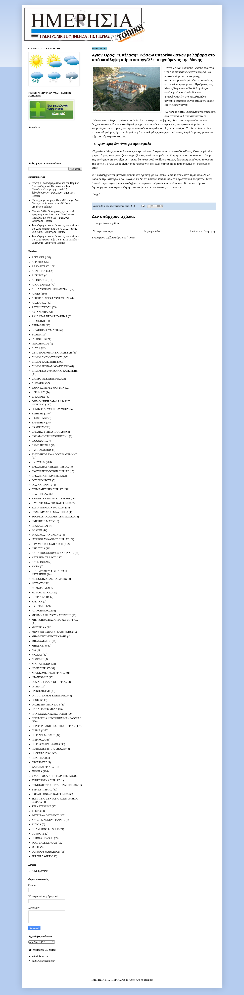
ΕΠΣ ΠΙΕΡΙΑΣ (40, 493)
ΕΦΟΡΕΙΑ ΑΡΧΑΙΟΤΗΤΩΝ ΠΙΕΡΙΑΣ (53, 516)
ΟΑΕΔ (35, 686)
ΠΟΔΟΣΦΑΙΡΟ (40, 753)
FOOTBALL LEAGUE (44, 842)
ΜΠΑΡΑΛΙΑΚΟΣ (41, 641)
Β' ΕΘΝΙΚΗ (38, 320)
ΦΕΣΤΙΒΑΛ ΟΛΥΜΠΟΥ (45, 815)
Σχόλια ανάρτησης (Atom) (120, 237)
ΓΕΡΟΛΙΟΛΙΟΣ (40, 343)
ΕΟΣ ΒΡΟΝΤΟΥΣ (42, 480)
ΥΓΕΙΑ (36, 810)
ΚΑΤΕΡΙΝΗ (38, 562)
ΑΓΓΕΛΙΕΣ (38, 257)
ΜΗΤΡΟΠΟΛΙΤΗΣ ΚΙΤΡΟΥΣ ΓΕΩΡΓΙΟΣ (55, 619)
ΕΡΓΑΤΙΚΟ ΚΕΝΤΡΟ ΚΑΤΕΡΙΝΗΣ (51, 498)
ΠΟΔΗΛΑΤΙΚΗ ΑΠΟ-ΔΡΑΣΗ (48, 748)
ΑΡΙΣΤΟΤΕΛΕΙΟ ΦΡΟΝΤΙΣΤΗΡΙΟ (51, 298)
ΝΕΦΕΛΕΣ (38, 659)
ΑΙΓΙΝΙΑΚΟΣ (39, 280)
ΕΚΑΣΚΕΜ (38, 418)
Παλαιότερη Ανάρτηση (202, 231)
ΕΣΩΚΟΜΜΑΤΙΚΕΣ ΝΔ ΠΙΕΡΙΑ (50, 512)
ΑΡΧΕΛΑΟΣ (39, 302)
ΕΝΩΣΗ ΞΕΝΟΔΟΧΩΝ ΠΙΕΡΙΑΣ (50, 471)
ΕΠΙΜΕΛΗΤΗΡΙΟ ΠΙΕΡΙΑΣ (47, 489)
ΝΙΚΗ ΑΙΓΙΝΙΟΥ (41, 663)
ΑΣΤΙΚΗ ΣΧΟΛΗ (42, 307)
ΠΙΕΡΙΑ (36, 730)
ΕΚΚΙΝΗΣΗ (38, 422)
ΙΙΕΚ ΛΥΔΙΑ (38, 548)
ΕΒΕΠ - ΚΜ (38, 392)
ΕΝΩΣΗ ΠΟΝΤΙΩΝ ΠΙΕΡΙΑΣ (48, 475)
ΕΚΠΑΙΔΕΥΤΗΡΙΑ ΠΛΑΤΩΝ (48, 431)
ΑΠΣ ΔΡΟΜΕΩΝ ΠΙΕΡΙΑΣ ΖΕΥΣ (50, 289)
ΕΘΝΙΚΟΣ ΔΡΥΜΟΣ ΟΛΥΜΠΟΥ (50, 409)
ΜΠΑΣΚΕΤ (38, 645)
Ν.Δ (34, 650)
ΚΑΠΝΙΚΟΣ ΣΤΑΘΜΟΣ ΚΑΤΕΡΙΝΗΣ (53, 553)
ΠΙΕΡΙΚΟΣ (38, 739)
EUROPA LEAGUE (43, 838)
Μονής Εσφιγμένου (176, 88)
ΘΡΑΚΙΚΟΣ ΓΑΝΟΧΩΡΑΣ (46, 534)
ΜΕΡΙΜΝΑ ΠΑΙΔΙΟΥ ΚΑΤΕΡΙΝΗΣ (51, 615)
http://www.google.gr (43, 960)
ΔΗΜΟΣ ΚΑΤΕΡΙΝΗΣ (44, 361)
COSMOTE (38, 833)
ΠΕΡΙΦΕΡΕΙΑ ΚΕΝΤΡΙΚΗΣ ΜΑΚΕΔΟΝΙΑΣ (56, 718)
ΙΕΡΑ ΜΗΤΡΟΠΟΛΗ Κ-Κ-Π (47, 543)
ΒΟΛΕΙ (36, 334)
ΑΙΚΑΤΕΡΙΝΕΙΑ (41, 284)
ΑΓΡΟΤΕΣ (37, 261)
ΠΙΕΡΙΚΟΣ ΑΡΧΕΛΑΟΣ (45, 744)
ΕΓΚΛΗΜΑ (38, 396)
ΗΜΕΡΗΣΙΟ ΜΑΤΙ (42, 521)
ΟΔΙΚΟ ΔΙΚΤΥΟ (41, 691)
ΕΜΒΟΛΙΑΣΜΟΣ (42, 449)
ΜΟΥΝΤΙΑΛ (39, 627)
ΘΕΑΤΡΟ (37, 530)
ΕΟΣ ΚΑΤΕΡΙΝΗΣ (42, 484)
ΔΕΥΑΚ (36, 348)
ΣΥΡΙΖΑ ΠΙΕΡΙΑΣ (42, 789)
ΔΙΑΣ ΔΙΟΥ (38, 383)
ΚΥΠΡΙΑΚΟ (38, 606)
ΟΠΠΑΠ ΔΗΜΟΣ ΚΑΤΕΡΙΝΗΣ (49, 695)
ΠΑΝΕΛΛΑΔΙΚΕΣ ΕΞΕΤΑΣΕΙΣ (49, 713)
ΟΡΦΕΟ (36, 700)
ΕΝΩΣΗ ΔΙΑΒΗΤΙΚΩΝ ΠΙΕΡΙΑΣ (50, 466)
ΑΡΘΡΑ (36, 293)
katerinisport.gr (40, 956)
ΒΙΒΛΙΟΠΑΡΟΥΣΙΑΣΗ (45, 330)
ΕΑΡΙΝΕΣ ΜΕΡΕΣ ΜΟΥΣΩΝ (48, 387)
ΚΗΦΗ (35, 566)
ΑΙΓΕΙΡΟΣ (38, 275)
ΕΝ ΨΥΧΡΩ (38, 462)
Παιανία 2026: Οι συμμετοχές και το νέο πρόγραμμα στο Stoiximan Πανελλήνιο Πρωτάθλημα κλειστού (53, 214)
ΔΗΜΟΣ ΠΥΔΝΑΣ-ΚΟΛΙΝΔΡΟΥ (50, 366)
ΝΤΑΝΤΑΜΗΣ (40, 677)
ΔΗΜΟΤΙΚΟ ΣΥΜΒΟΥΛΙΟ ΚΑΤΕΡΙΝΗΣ (55, 370)
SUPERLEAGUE (41, 856)
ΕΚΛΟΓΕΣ (38, 427)
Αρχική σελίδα (152, 231)
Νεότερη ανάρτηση (103, 231)
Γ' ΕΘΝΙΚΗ (38, 339)
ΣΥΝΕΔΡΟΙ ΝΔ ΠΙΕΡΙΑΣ (46, 780)
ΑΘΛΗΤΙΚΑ (39, 270)
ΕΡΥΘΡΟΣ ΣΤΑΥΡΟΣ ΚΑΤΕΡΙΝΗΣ (51, 503)
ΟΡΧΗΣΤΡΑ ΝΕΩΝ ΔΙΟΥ (46, 704)
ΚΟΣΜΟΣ (37, 583)
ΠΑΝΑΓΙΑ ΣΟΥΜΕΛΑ (45, 709)
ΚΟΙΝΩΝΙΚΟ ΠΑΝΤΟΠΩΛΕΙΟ (49, 578)
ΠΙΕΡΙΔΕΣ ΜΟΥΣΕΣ (43, 735)
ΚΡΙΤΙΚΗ (37, 601)
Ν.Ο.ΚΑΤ (37, 654)
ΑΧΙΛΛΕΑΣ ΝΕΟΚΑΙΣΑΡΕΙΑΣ (49, 316)
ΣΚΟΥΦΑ (37, 771)
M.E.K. (36, 847)
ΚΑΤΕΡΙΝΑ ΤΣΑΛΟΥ (44, 557)
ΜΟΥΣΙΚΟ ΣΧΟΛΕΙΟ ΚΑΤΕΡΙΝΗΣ (52, 631)
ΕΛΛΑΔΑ (37, 440)
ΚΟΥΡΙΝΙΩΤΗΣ (41, 597)
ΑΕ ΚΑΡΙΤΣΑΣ (40, 266)
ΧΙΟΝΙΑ (36, 824)
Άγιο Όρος (132, 124)
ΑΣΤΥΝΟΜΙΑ (40, 311)
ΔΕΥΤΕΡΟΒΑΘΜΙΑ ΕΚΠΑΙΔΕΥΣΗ (52, 352)
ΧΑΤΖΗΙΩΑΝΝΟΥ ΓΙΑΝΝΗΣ (48, 820)
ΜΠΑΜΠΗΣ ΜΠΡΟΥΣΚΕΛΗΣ (49, 636)
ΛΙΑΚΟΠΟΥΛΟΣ (41, 610)
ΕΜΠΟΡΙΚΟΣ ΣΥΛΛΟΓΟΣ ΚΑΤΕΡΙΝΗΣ (54, 454)
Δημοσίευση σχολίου (107, 223)
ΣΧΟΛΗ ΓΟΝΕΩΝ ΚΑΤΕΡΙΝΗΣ (50, 794)
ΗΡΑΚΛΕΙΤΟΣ (40, 525)
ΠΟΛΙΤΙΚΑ (38, 757)
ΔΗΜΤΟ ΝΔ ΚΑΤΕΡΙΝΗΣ (46, 378)
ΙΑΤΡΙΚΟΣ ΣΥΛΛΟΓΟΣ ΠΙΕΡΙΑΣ (50, 539)
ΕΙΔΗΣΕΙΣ (38, 413)
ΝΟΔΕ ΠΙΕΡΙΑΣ (41, 668)
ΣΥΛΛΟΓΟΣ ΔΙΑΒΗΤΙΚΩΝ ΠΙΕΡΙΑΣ (53, 775)
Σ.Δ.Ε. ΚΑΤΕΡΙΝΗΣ (43, 766)
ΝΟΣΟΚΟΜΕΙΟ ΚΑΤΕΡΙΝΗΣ (48, 672)
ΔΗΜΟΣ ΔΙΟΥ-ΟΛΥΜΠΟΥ (47, 357)
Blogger (148, 979)
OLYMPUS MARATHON (46, 851)
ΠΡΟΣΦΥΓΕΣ (39, 762)
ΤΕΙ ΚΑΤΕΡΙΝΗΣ (41, 806)
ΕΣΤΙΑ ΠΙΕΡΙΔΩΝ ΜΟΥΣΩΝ (48, 507)
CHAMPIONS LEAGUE (45, 829)
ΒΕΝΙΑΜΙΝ (38, 325)
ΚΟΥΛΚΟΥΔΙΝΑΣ (42, 592)
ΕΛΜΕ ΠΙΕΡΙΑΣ (41, 445)
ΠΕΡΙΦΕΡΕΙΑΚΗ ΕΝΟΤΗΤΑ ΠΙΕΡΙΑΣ (53, 726)
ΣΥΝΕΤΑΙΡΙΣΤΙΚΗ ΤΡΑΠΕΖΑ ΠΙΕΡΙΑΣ (54, 785)
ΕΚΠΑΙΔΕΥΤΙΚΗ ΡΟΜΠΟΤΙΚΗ (50, 436)
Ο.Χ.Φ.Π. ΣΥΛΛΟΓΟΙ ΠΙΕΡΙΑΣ (49, 681)
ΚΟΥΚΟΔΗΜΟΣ (41, 587)
